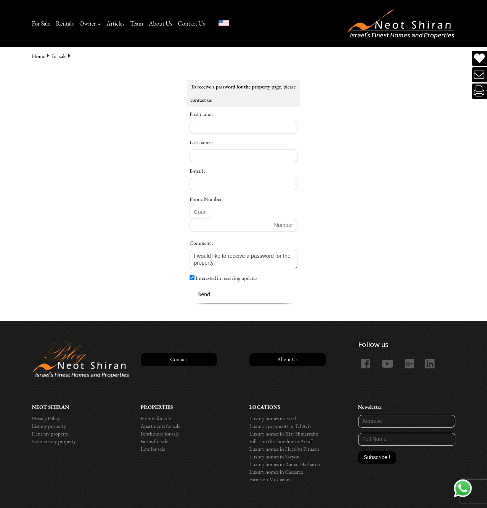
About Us (160, 23)
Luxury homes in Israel (272, 418)
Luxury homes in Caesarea (276, 471)
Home (38, 56)
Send (204, 294)
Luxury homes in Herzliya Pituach (284, 448)
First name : (202, 114)
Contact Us (191, 23)
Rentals (65, 23)
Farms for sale (155, 441)
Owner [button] (87, 23)
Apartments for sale (160, 426)
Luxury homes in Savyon (274, 456)
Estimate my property (54, 441)
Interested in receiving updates (223, 278)
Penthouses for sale (160, 433)
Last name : (201, 142)
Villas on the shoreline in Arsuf (280, 441)
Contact (178, 359)
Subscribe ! (377, 457)
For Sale (41, 23)
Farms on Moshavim (270, 479)
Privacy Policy (46, 418)
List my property (49, 426)
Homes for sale (156, 418)
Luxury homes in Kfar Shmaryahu (284, 433)
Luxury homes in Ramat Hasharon (284, 464)
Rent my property (50, 433)
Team (136, 23)
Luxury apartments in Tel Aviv (280, 426)
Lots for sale (153, 448)
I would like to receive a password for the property (243, 259)
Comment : (201, 243)
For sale (58, 56)
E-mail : (197, 170)
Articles (115, 23)
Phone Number (206, 199)
